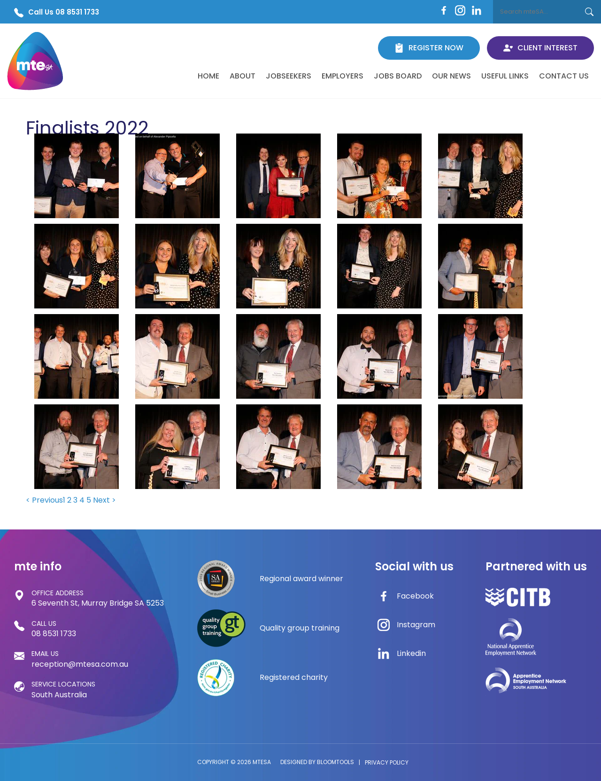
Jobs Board (398, 76)
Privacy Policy (386, 762)
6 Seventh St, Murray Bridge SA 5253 (97, 598)
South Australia (63, 689)
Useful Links (505, 76)
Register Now (428, 47)
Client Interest (540, 47)
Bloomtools (335, 762)
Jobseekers (288, 76)
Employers (342, 76)
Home (208, 76)
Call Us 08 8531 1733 (56, 12)
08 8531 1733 (53, 628)
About (242, 76)
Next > (104, 500)
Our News (451, 76)
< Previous (44, 500)
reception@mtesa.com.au (79, 658)
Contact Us (564, 76)
